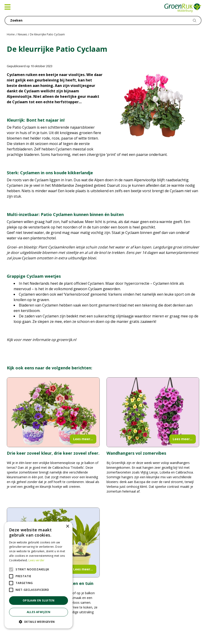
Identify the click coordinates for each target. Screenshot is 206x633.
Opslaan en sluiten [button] (38, 600)
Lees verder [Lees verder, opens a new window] (36, 560)
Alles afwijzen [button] (39, 612)
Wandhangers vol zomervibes (136, 453)
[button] (38, 621)
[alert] (39, 575)
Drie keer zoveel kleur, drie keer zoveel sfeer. (53, 453)
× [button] (67, 526)
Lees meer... (83, 439)
